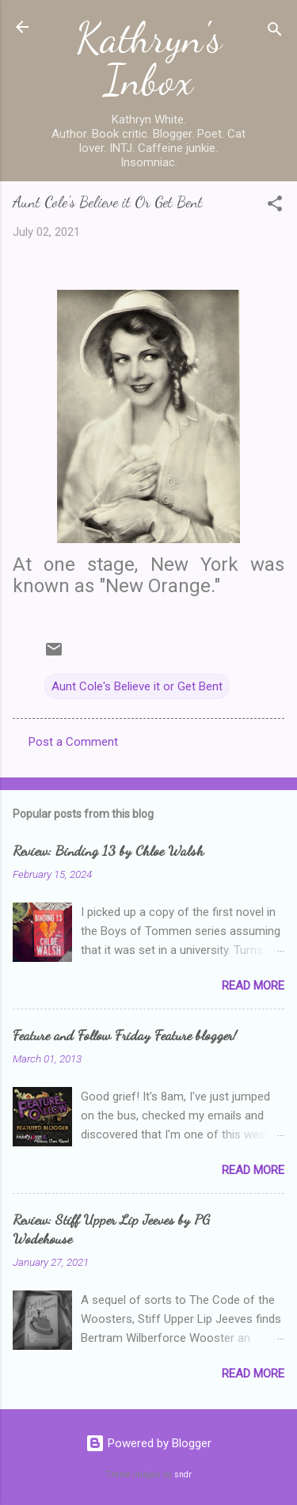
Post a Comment (73, 742)
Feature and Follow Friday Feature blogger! (125, 1034)
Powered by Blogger (148, 1443)
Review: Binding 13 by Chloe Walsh (108, 850)
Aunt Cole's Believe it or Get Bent (137, 686)
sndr (183, 1474)
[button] (274, 206)
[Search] (274, 32)
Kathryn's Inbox (149, 59)
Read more (253, 986)
